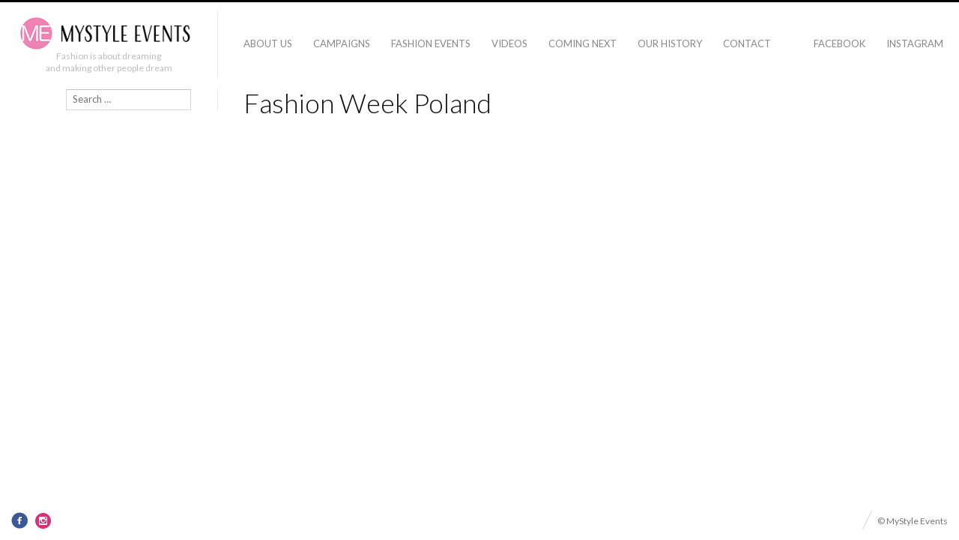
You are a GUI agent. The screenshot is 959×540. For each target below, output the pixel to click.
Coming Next (582, 44)
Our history (670, 44)
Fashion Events (431, 44)
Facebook (839, 44)
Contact (747, 44)
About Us (267, 44)
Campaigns (341, 44)
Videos (509, 44)
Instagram (914, 44)
